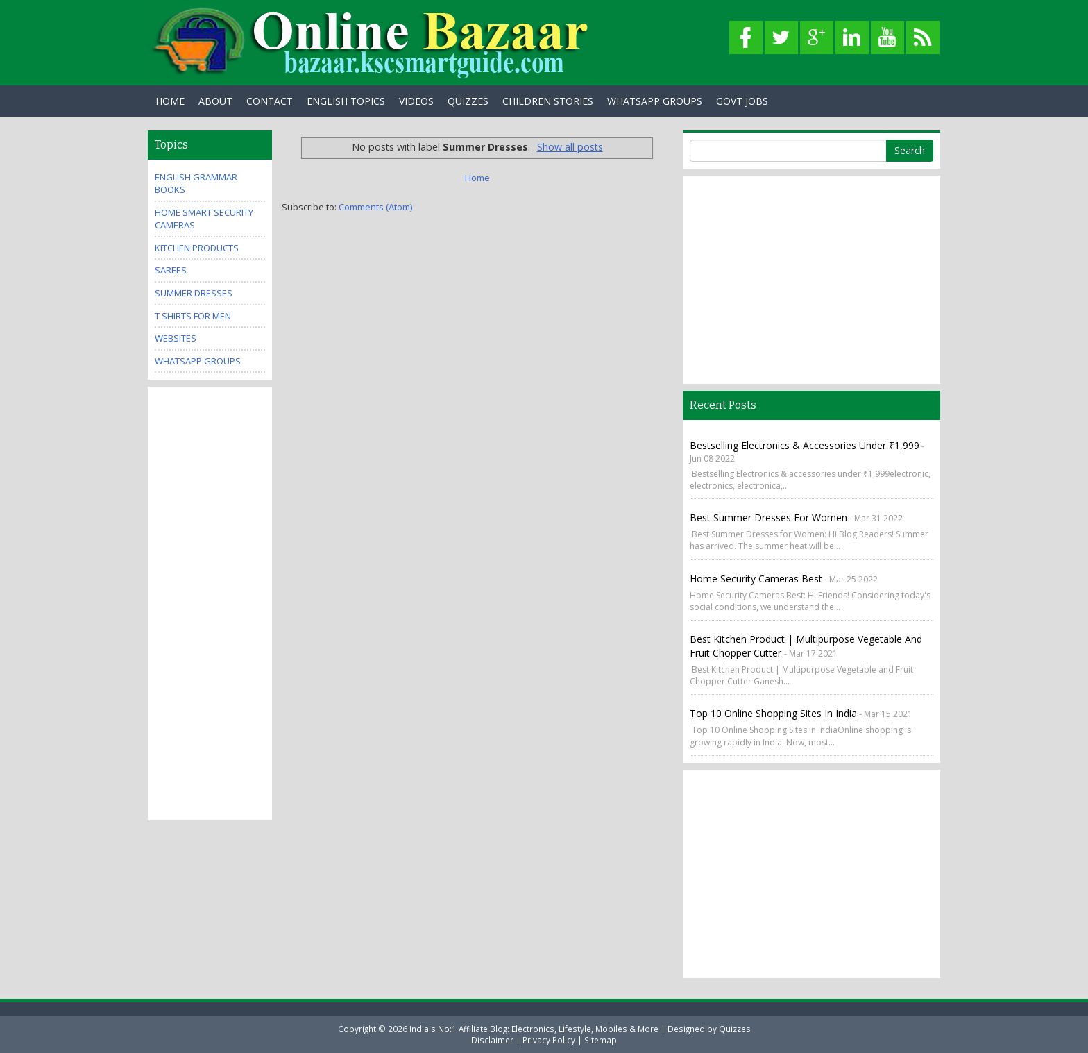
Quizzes (468, 101)
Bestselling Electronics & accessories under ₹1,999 (804, 445)
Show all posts (570, 146)
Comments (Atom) (375, 207)
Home (170, 101)
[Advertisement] (210, 602)
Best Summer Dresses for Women (768, 517)
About (215, 101)
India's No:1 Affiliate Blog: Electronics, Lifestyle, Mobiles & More (533, 1028)
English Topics (346, 101)
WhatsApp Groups (654, 101)
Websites (175, 338)
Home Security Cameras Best (756, 578)
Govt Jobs (742, 101)
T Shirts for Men (193, 316)
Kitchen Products (197, 248)
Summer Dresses (193, 293)
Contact (269, 101)
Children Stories (547, 101)
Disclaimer (492, 1039)
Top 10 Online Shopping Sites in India (773, 713)
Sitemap (600, 1039)
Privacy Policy (548, 1039)
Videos (416, 101)
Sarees (171, 270)
